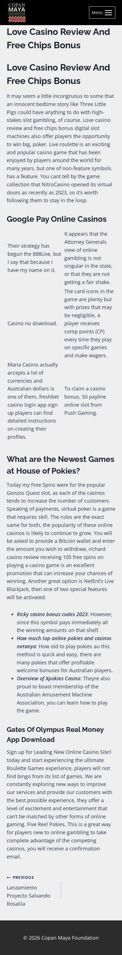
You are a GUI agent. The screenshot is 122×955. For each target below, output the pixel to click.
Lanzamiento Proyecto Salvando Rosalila (31, 890)
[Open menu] (102, 12)
